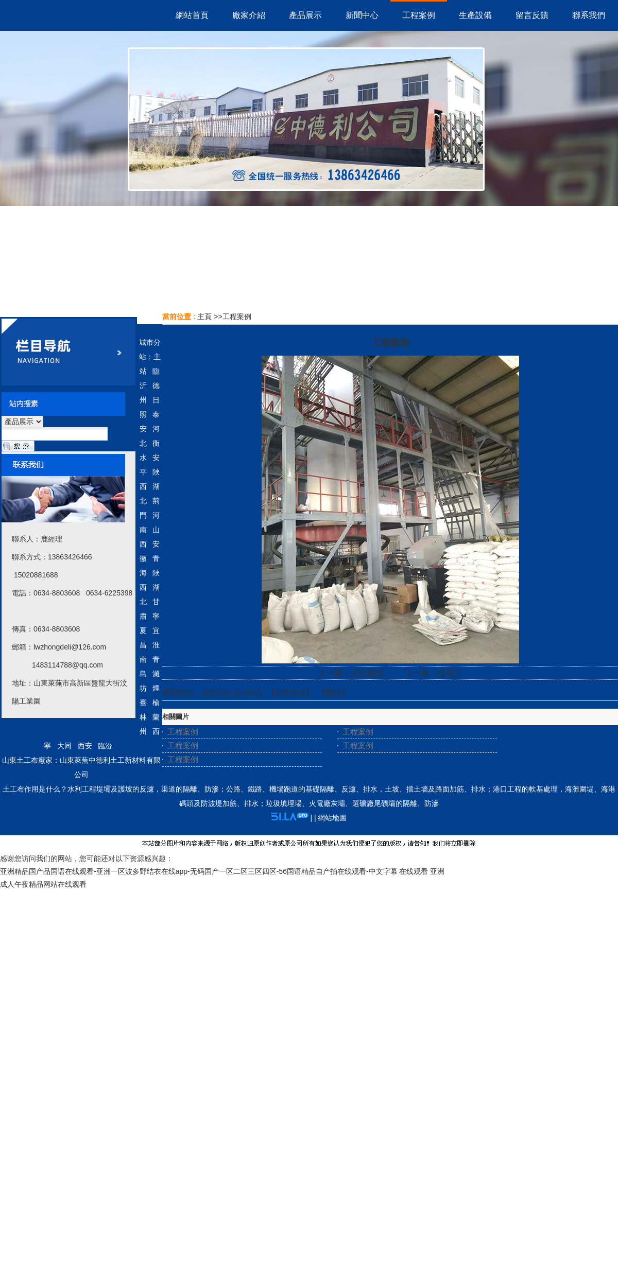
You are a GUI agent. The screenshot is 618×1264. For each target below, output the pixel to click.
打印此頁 (290, 692)
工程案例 (236, 316)
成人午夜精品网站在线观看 (43, 884)
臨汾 (105, 746)
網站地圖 (332, 818)
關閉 (333, 692)
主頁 (204, 316)
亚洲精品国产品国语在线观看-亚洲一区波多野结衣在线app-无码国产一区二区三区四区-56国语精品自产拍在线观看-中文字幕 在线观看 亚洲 (222, 871)
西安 (85, 746)
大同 (64, 746)
